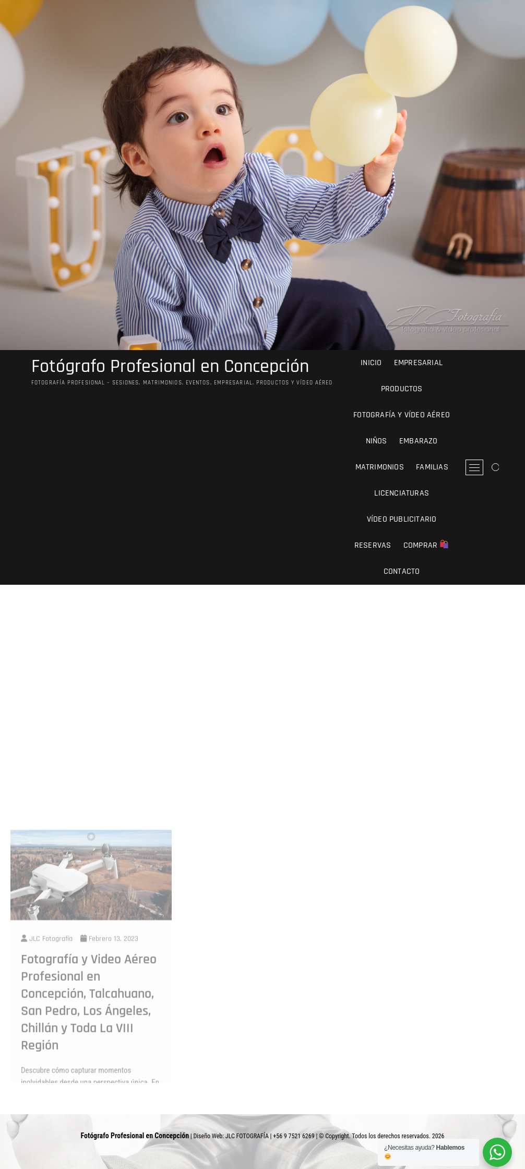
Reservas (372, 545)
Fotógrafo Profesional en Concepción (170, 366)
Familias (432, 467)
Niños (376, 441)
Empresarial (418, 362)
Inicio (371, 362)
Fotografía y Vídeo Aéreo (401, 414)
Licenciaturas (401, 493)
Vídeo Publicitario (402, 519)
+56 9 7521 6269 (293, 1136)
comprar (426, 545)
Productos (402, 388)
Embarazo (418, 441)
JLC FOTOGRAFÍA (247, 1136)
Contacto (402, 571)
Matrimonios (379, 467)
